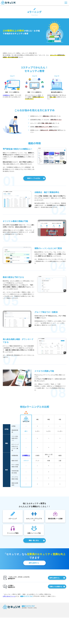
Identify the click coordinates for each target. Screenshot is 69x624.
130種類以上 (6, 95)
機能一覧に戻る (34, 540)
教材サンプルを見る (33, 178)
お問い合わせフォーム (9, 596)
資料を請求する (34, 563)
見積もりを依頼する (56, 586)
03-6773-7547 (26, 596)
